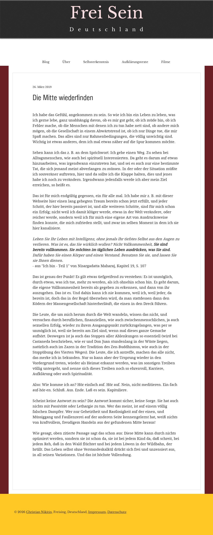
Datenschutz (116, 512)
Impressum (97, 512)
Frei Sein (106, 13)
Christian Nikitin (39, 512)
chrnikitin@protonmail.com (39, 532)
